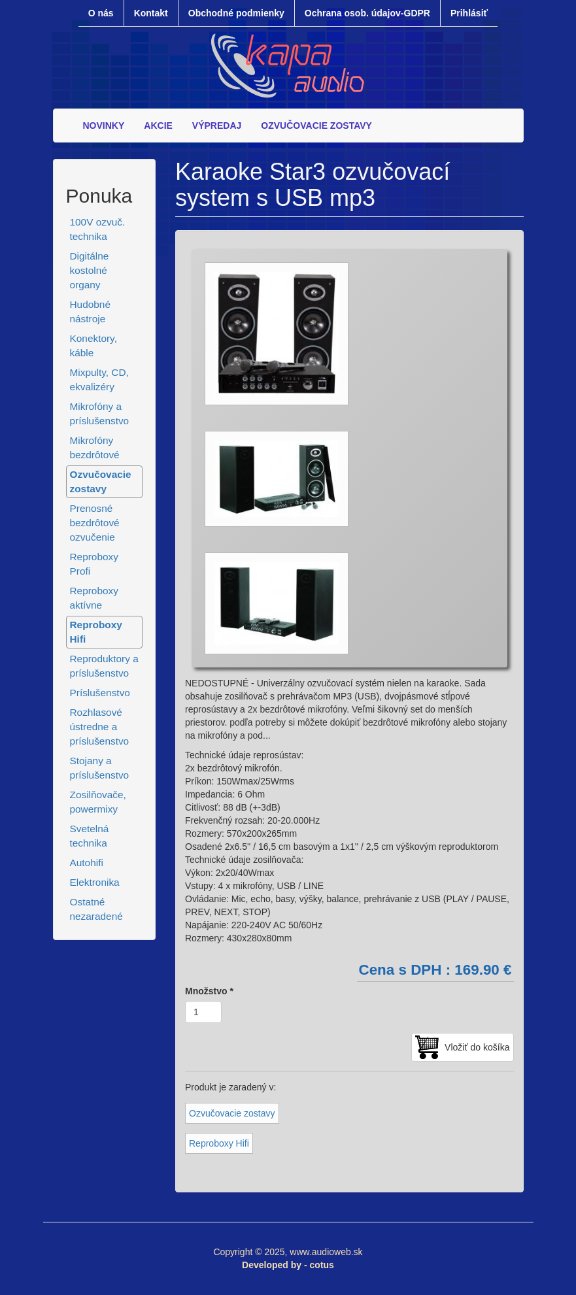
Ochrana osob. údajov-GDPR (367, 13)
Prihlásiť (469, 13)
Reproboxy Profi (94, 564)
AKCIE (158, 125)
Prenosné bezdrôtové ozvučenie (95, 523)
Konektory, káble (93, 345)
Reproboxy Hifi (96, 632)
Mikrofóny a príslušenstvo (99, 413)
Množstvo (209, 991)
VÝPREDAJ (216, 125)
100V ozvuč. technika (98, 229)
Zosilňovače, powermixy (98, 802)
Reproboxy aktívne (94, 598)
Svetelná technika (89, 836)
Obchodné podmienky (236, 13)
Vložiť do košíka (477, 1047)
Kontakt (151, 13)
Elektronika (95, 882)
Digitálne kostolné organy (89, 270)
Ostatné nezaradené (96, 909)
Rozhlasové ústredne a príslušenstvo (99, 727)
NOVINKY (104, 125)
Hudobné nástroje (90, 311)
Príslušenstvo (100, 692)
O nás (101, 13)
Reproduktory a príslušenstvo (104, 666)
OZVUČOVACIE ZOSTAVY (316, 125)
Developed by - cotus (288, 1265)
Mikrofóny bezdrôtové (95, 447)
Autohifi (86, 862)
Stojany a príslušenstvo (99, 768)
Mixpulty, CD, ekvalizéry (99, 379)
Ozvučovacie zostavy (100, 481)
